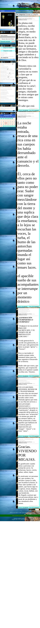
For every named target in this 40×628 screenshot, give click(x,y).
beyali (8, 107)
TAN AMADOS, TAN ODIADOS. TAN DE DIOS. (7, 79)
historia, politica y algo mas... (7, 56)
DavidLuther (12, 107)
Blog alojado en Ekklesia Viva (19, 515)
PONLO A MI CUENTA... (26, 17)
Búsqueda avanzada (5, 41)
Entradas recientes (5, 85)
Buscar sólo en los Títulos (7, 39)
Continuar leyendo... (33, 108)
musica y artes (4, 53)
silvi (1, 109)
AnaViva (2, 107)
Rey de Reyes (4, 52)
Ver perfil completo (5, 27)
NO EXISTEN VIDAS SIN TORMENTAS (25, 114)
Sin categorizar (25, 110)
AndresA (5, 107)
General (2, 49)
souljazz (32, 116)
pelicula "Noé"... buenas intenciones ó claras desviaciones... (6, 76)
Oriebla (11, 108)
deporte (2, 55)
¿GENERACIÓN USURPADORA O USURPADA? (24, 310)
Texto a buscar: (4, 35)
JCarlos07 (2, 108)
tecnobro (3, 109)
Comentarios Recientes (6, 61)
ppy (13, 108)
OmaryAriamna (7, 108)
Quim (2, 80)
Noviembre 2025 (8, 115)
